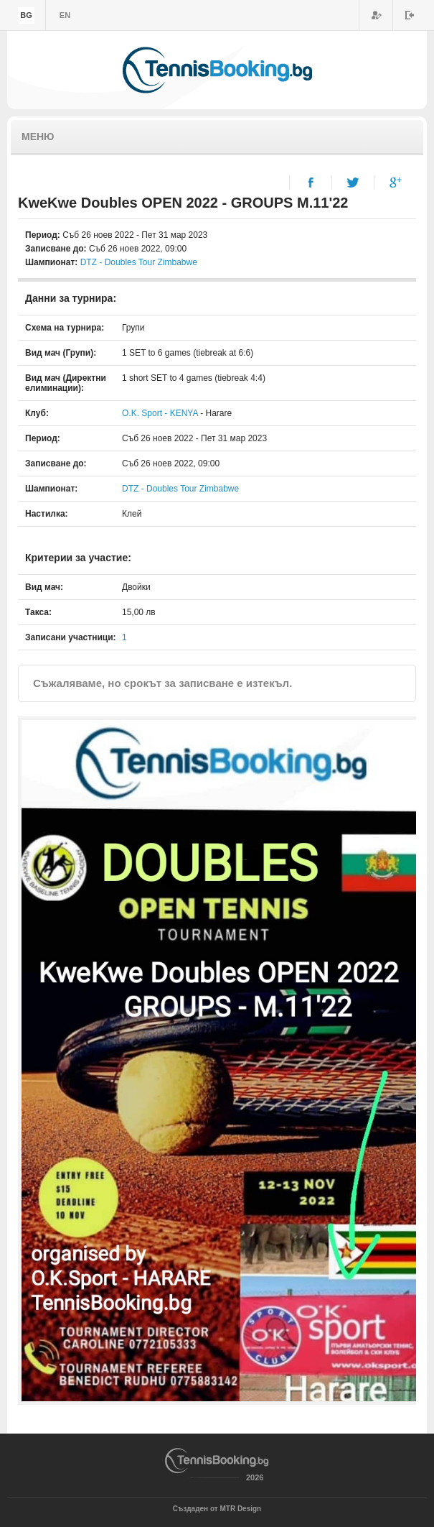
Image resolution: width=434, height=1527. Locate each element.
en (65, 15)
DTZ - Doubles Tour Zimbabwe (138, 262)
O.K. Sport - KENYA (161, 413)
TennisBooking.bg (217, 70)
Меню (38, 136)
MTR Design (240, 1509)
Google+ (395, 182)
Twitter (353, 182)
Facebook (311, 182)
